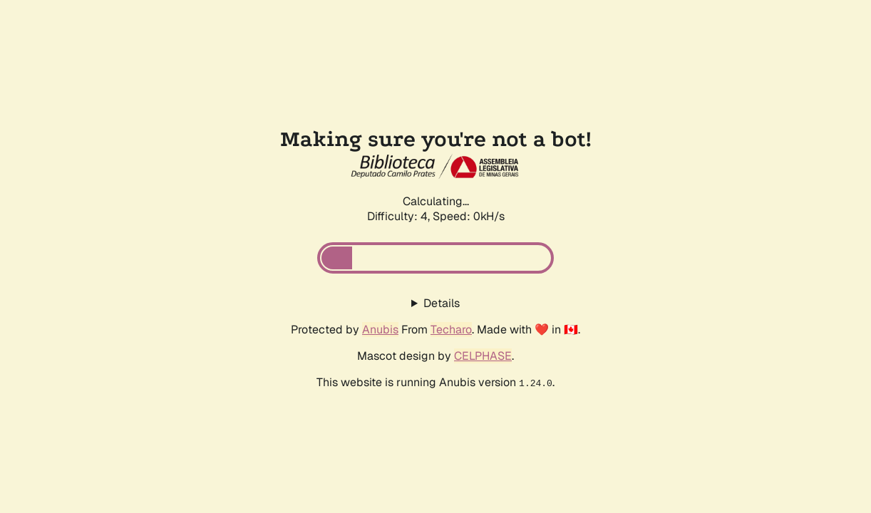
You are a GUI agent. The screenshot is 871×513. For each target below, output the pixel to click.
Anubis (380, 329)
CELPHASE (483, 355)
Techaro (451, 329)
